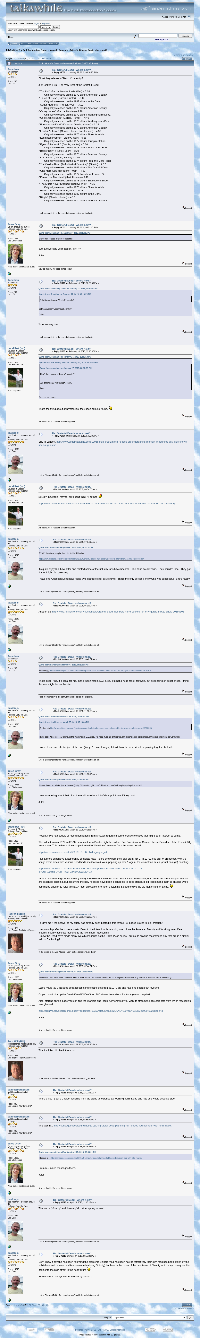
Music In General (58, 50)
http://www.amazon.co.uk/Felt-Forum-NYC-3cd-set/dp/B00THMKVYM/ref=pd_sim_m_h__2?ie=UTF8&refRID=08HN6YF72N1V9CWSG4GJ (90, 870)
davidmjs (13, 432)
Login (43, 43)
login (36, 23)
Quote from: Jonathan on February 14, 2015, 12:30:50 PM (64, 357)
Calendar (33, 43)
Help (23, 43)
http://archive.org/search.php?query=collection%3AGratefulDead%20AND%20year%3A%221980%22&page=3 (100, 1010)
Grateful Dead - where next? (93, 50)
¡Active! (73, 50)
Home (14, 43)
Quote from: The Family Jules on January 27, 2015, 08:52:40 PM (67, 289)
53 (33, 58)
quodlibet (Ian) (16, 348)
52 (30, 58)
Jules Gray (14, 224)
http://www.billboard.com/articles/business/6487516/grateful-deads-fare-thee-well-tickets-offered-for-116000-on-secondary (106, 503)
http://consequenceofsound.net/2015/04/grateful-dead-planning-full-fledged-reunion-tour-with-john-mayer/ (113, 1125)
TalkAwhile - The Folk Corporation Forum (26, 50)
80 (39, 58)
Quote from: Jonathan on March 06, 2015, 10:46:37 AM (63, 717)
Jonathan (13, 69)
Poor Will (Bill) (16, 913)
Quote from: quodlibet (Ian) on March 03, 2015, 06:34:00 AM (65, 547)
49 (19, 58)
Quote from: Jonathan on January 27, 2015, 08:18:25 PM (64, 233)
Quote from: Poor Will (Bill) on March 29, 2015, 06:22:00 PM (65, 972)
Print (187, 59)
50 (22, 58)
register (46, 23)
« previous (179, 55)
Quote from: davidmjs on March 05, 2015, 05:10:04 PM (63, 665)
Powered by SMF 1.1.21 (85, 1330)
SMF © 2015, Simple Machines (111, 1330)
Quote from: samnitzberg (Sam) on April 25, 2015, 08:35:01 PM (67, 1152)
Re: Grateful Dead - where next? (71, 69)
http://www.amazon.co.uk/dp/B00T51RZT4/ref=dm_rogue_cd (72, 852)
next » (189, 55)
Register (52, 43)
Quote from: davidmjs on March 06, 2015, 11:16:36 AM (63, 779)
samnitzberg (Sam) (19, 1089)
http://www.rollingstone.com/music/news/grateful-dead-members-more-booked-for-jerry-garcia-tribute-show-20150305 (118, 611)
